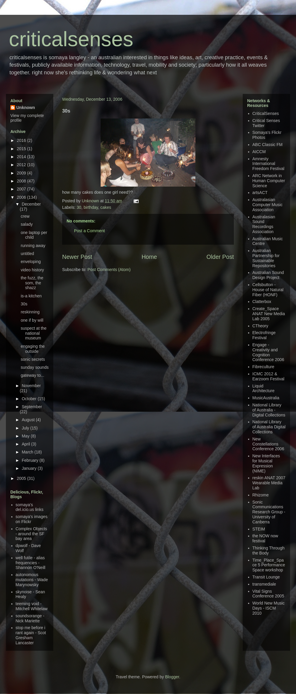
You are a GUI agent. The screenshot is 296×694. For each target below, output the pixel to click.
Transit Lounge (266, 577)
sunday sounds (35, 367)
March (28, 452)
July (26, 428)
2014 (22, 156)
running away (33, 245)
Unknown (91, 200)
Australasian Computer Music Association (267, 204)
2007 (22, 189)
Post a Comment (89, 230)
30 (79, 207)
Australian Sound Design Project (268, 275)
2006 (22, 197)
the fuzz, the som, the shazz (32, 282)
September (32, 406)
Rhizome (260, 495)
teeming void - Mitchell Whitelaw (32, 606)
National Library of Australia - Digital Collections (268, 410)
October (30, 398)
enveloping (31, 261)
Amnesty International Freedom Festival (268, 163)
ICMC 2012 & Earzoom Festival (268, 376)
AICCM (259, 151)
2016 (22, 140)
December (31, 204)
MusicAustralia (265, 397)
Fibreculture (263, 366)
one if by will (32, 320)
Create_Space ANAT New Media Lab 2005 (268, 313)
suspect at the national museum (33, 333)
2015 (22, 148)
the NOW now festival (265, 538)
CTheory (260, 325)
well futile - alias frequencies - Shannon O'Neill (31, 562)
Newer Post (77, 257)
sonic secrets (33, 359)
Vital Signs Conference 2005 (268, 594)
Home (149, 257)
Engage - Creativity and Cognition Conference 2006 (268, 352)
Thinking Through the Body (268, 550)
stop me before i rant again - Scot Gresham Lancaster (31, 635)
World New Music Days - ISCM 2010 (268, 608)
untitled (27, 253)
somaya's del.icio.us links (30, 507)
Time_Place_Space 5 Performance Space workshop (268, 565)
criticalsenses (71, 39)
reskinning (30, 312)
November (31, 385)
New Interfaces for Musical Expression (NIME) (266, 463)
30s (24, 304)
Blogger (172, 676)
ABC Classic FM (267, 144)
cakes (105, 207)
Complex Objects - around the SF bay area (31, 533)
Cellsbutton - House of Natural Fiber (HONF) (268, 289)
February (30, 460)
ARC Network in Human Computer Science (268, 180)
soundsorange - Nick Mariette (30, 618)
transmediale (264, 584)
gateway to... (32, 375)
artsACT (260, 192)
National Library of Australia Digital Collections (269, 426)
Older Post (220, 257)
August (29, 419)
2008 (22, 181)
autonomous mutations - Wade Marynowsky (32, 579)
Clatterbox (261, 301)
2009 (22, 173)
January (30, 468)
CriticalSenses (265, 113)
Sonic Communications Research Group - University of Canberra (268, 512)
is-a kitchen (31, 296)
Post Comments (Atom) (109, 269)
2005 (22, 478)
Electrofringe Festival (264, 335)
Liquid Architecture (263, 388)
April (26, 444)
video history (32, 269)
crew (25, 216)
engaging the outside (33, 349)
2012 (22, 164)
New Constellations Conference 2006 (268, 444)
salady (27, 224)
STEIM (258, 529)
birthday (90, 207)
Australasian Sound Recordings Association (263, 224)
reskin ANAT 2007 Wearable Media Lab (269, 482)
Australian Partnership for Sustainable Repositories (266, 258)
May (26, 436)
